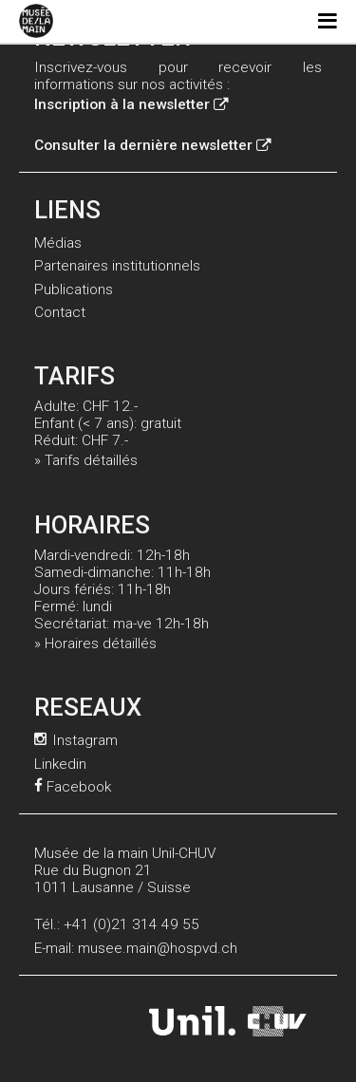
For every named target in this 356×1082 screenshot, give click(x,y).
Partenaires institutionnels (117, 265)
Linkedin (60, 764)
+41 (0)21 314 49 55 (131, 924)
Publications (73, 289)
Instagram (76, 740)
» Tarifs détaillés (86, 460)
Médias (58, 243)
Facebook (72, 786)
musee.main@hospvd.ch (157, 948)
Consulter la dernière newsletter (152, 145)
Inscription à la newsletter (131, 104)
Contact (59, 312)
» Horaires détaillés (95, 643)
